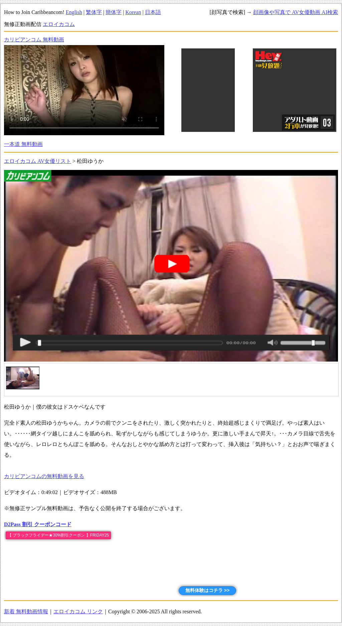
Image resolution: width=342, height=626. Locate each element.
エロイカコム (59, 24)
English (74, 12)
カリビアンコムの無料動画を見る (44, 476)
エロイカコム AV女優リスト (37, 161)
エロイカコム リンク (78, 611)
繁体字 (94, 12)
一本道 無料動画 (23, 144)
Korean (133, 12)
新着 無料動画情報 (26, 611)
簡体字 (114, 12)
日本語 (153, 12)
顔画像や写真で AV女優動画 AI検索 (295, 12)
